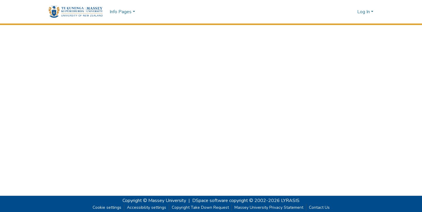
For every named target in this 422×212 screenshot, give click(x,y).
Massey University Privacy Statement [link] (268, 207)
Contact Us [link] (319, 207)
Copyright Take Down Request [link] (200, 207)
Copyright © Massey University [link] (154, 200)
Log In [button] (364, 12)
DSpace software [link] (210, 200)
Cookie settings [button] (107, 207)
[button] (75, 12)
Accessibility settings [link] (146, 207)
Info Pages (121, 12)
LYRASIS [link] (290, 200)
